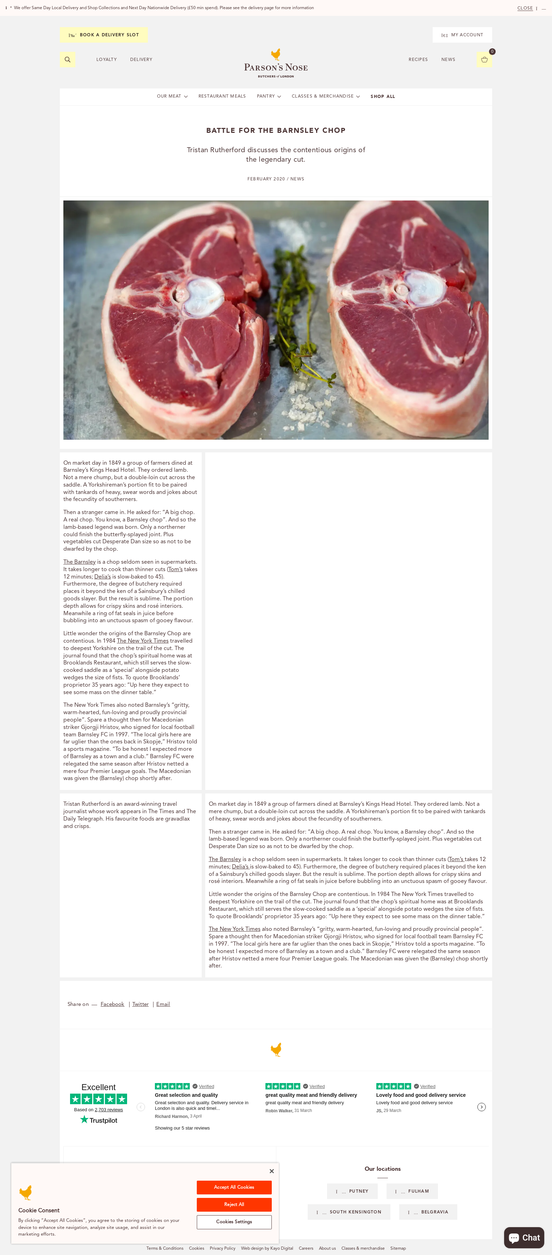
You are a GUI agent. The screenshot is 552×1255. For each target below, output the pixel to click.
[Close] (272, 1171)
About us (327, 1249)
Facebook (113, 1004)
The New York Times (143, 641)
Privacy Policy (223, 1249)
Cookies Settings (234, 1222)
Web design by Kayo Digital (267, 1249)
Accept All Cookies (234, 1187)
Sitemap (398, 1249)
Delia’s (102, 577)
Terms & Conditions (164, 1249)
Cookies (196, 1249)
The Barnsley (79, 562)
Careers (306, 1249)
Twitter (140, 1004)
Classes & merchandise (363, 1249)
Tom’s (175, 570)
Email (163, 1004)
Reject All (234, 1205)
